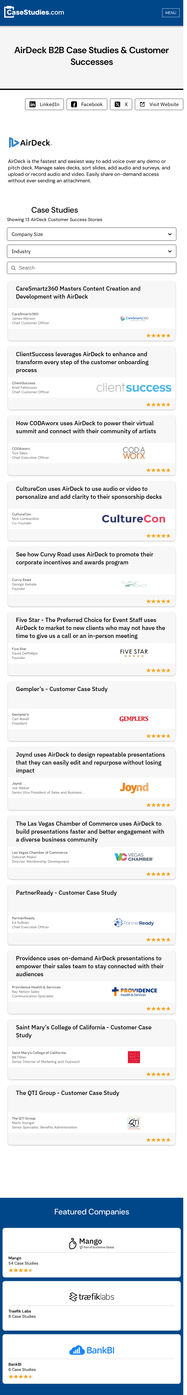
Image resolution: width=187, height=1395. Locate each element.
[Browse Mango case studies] (91, 1253)
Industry (92, 251)
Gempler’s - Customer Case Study (62, 689)
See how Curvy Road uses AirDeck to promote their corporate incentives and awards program (84, 558)
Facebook (87, 104)
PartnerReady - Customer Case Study (66, 892)
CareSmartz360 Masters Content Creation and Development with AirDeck (78, 292)
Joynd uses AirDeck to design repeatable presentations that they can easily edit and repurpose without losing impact (90, 762)
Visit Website (159, 104)
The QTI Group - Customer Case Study (67, 1093)
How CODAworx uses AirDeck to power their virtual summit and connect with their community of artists (86, 427)
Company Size (92, 234)
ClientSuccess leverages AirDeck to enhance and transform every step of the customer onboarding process (82, 362)
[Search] (95, 268)
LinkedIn (44, 104)
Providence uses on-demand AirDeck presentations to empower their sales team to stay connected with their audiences (90, 966)
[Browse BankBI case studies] (91, 1359)
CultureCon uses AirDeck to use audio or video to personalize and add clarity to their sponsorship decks (89, 493)
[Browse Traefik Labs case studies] (91, 1306)
